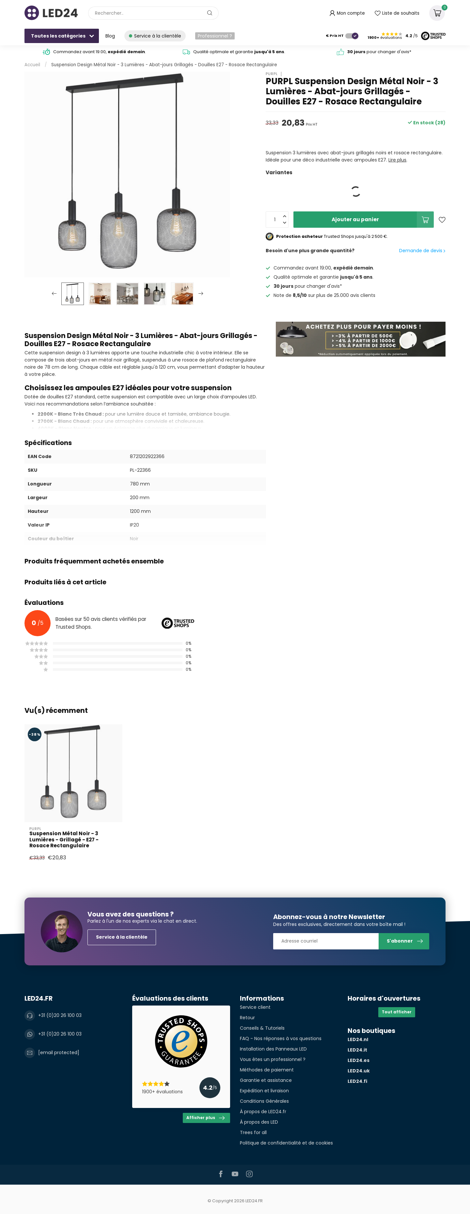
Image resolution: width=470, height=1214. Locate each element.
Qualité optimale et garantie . (239, 52)
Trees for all (253, 1132)
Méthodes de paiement (267, 1070)
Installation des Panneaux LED (273, 1049)
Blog (110, 36)
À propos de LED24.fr (263, 1111)
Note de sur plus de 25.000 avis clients (324, 295)
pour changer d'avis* (379, 52)
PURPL (272, 74)
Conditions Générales (264, 1101)
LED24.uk (359, 1071)
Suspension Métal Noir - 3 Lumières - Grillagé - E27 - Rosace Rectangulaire (64, 840)
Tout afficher (397, 1012)
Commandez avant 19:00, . (99, 52)
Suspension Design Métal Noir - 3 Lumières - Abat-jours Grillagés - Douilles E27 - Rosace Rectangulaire (164, 65)
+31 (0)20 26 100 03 (60, 1015)
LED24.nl (358, 1039)
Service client (255, 1007)
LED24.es (358, 1060)
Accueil (32, 65)
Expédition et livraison (264, 1090)
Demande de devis (422, 250)
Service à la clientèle (122, 937)
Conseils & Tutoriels (262, 1028)
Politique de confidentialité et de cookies (286, 1143)
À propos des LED (259, 1122)
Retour (247, 1017)
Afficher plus (205, 1118)
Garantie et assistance (266, 1080)
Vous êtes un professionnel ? (273, 1059)
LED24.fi (357, 1081)
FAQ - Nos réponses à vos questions (280, 1038)
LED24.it (357, 1050)
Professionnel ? (215, 36)
